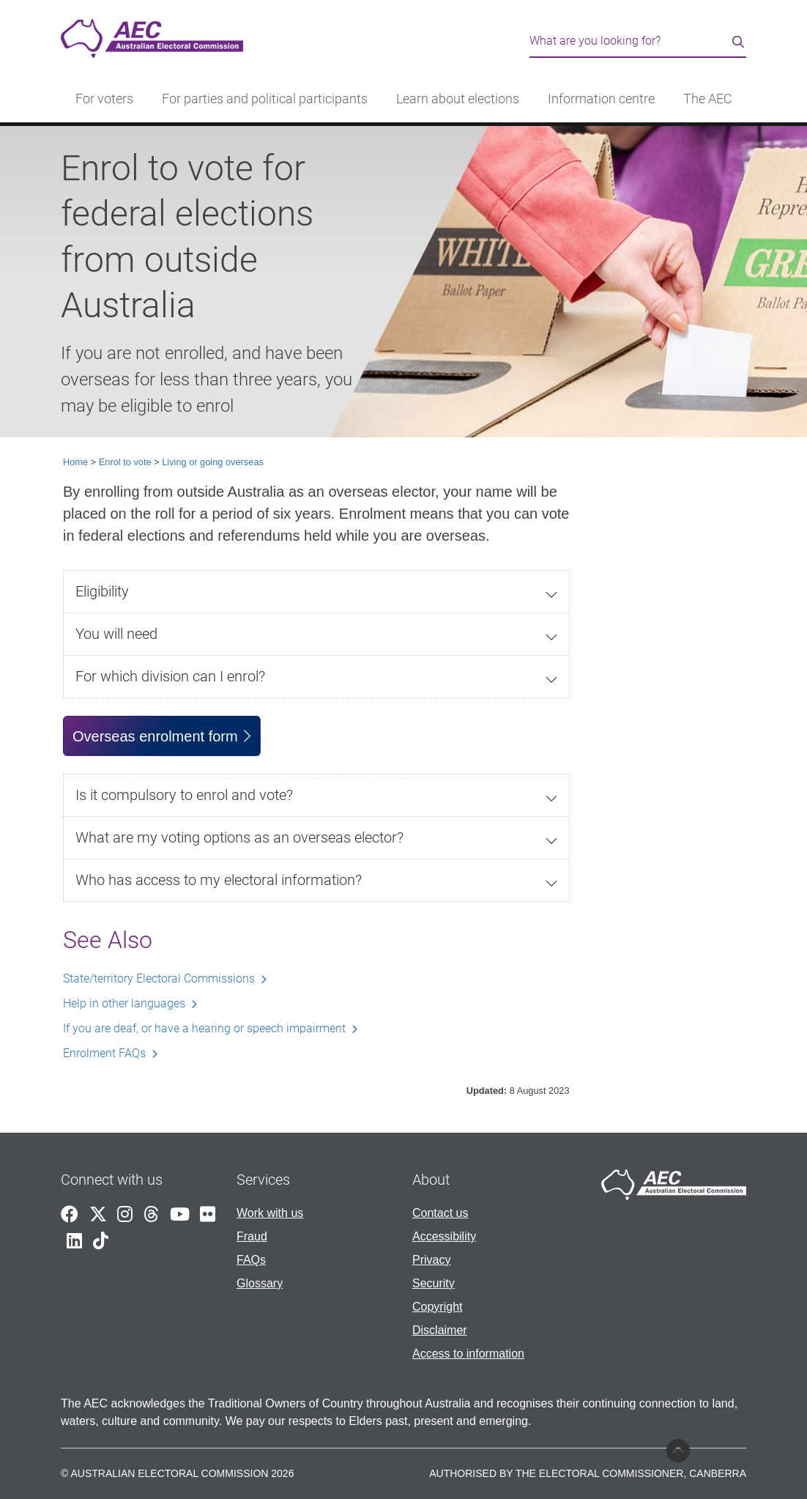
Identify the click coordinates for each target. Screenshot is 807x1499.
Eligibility (102, 591)
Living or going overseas (213, 461)
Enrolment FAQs (104, 1053)
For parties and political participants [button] (265, 99)
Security (433, 1283)
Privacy (431, 1260)
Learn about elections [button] (457, 99)
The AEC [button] (707, 99)
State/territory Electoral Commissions (159, 978)
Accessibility (444, 1236)
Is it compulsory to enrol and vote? (184, 795)
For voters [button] (104, 99)
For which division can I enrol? (170, 676)
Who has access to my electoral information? (218, 880)
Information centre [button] (601, 99)
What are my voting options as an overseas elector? (239, 837)
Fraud (252, 1236)
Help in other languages (124, 1003)
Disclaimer (439, 1330)
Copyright (437, 1306)
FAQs (251, 1260)
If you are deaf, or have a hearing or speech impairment (204, 1028)
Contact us (440, 1213)
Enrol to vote (125, 461)
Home (75, 461)
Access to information (468, 1353)
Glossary (260, 1283)
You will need (116, 634)
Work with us (270, 1213)
